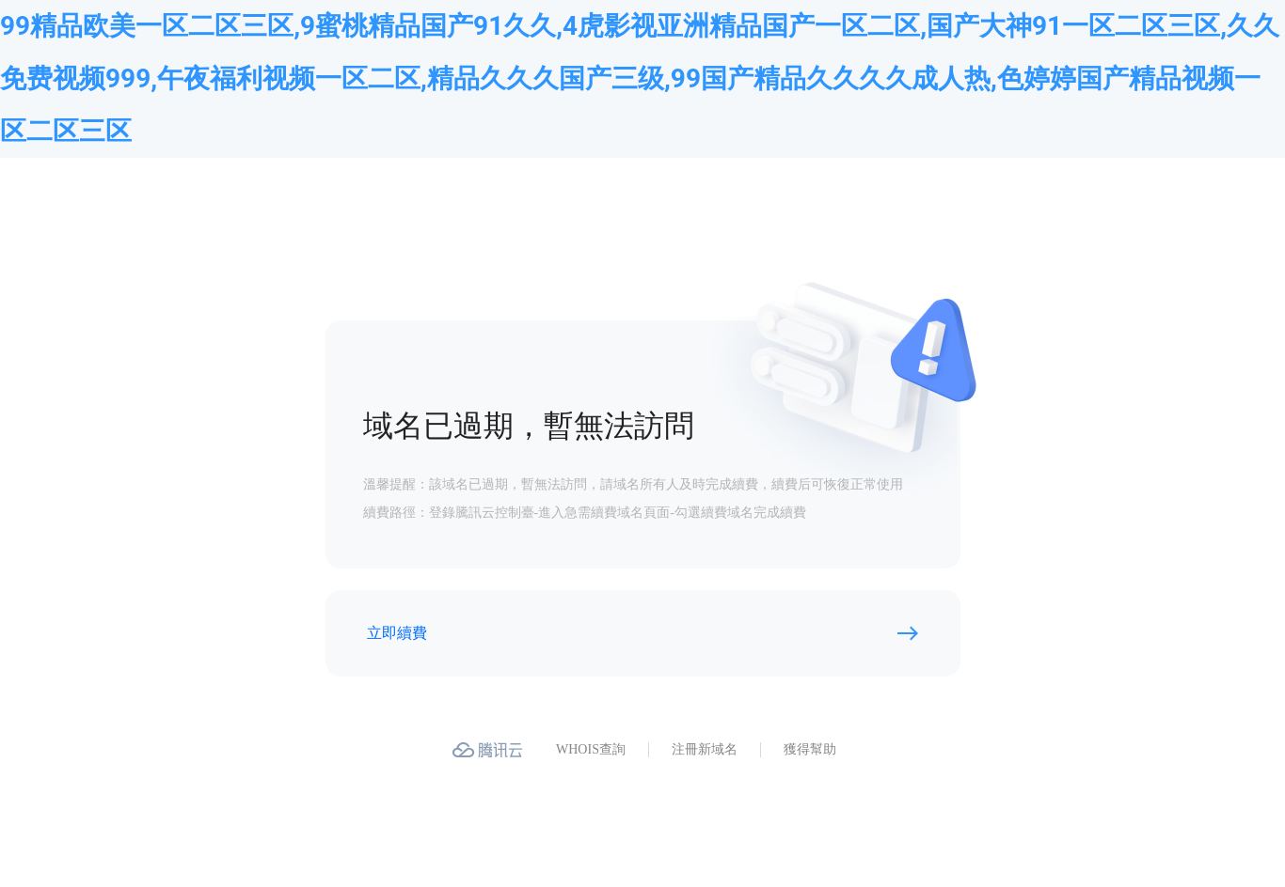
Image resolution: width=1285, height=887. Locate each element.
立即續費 (397, 633)
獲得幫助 (810, 749)
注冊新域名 (705, 749)
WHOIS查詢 (591, 749)
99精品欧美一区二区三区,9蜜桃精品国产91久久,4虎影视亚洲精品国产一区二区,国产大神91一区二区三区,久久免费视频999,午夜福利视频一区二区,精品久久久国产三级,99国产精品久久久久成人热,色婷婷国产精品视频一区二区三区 (639, 78)
